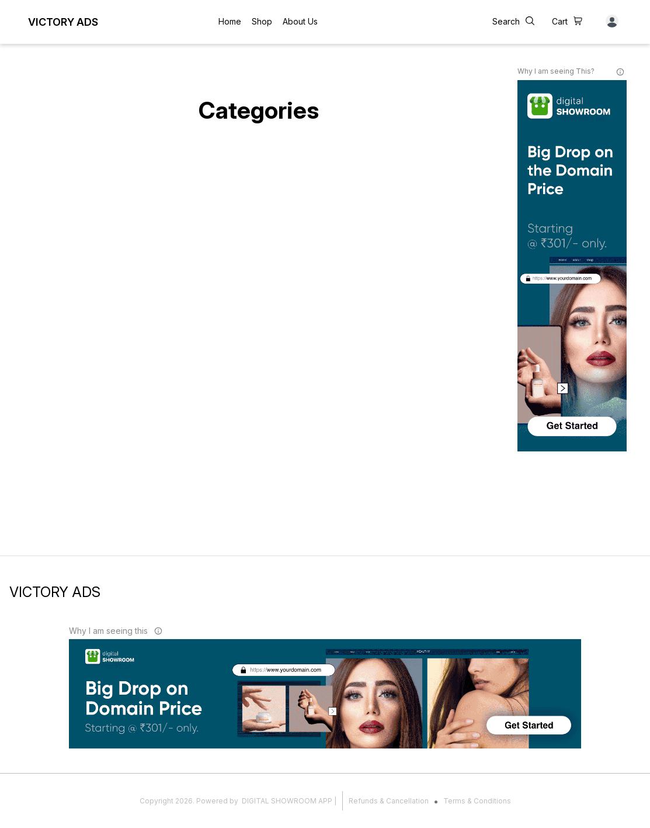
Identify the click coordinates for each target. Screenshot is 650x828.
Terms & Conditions (477, 800)
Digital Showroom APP (287, 800)
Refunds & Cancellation (389, 800)
